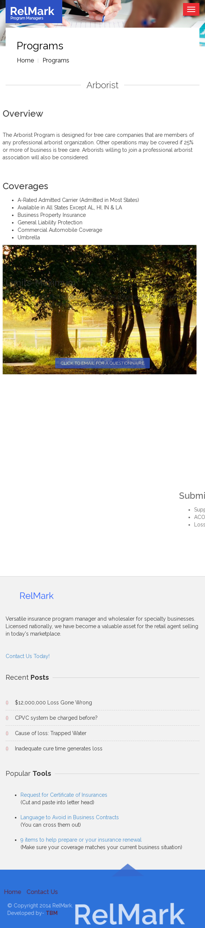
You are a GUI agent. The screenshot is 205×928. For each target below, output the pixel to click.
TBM (54, 913)
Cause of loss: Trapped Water (50, 733)
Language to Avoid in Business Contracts (69, 817)
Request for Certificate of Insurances (63, 795)
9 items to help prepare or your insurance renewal (81, 840)
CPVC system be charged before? (56, 718)
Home (25, 60)
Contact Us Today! (28, 656)
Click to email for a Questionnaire (102, 173)
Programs (55, 60)
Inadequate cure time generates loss (58, 749)
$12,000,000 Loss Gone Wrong (53, 703)
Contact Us (40, 891)
